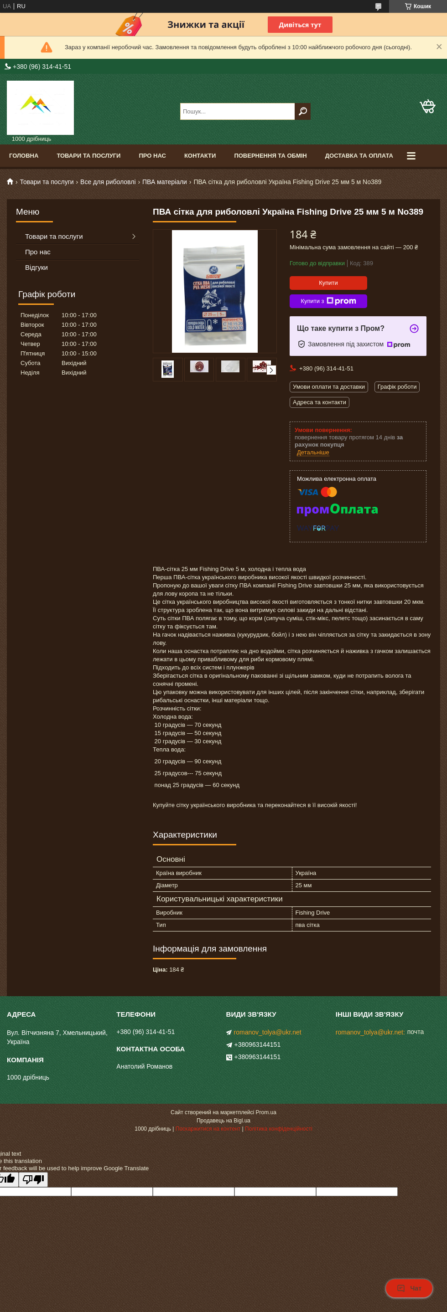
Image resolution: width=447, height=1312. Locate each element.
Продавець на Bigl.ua (223, 1120)
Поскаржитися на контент (208, 1129)
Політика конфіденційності (278, 1129)
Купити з (328, 301)
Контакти (200, 155)
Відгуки (36, 267)
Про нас (152, 155)
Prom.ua (266, 1112)
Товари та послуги (88, 155)
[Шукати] (303, 111)
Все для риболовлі (107, 181)
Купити (328, 282)
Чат (409, 1288)
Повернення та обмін (270, 155)
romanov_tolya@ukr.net (267, 1032)
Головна (23, 155)
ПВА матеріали (164, 181)
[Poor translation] (33, 1179)
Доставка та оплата (359, 155)
